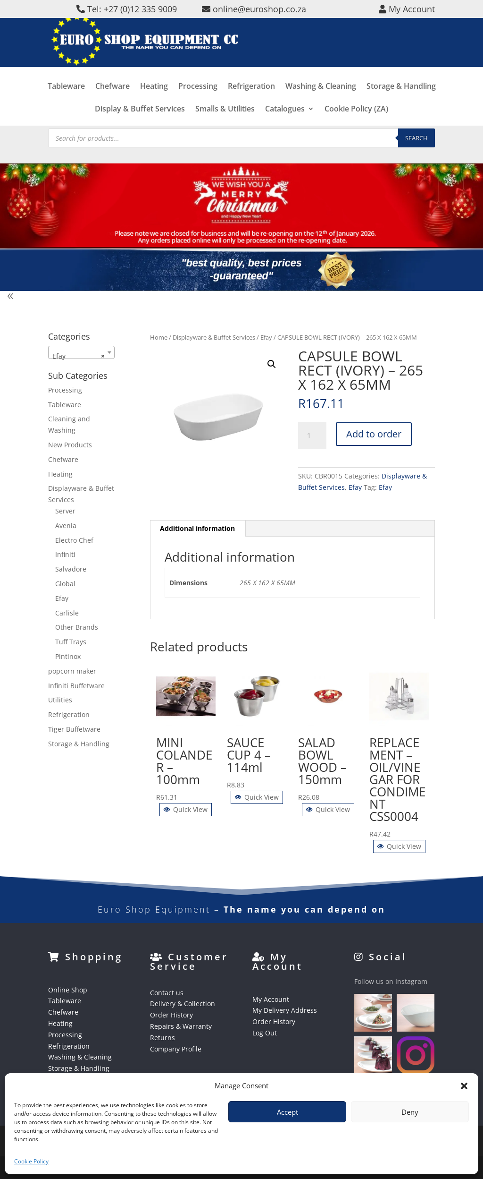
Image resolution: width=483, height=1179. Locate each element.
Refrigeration (251, 100)
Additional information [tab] (197, 528)
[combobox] (81, 352)
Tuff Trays (70, 641)
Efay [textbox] (78, 356)
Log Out (264, 1032)
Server (65, 510)
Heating (154, 100)
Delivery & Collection (182, 1003)
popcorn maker (72, 670)
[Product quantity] (312, 435)
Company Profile (175, 1048)
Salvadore (70, 568)
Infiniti (65, 554)
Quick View (186, 809)
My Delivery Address (284, 1010)
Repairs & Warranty (181, 1026)
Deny (409, 1112)
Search (416, 138)
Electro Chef (74, 540)
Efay (266, 337)
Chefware (112, 100)
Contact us (166, 992)
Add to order (373, 433)
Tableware (66, 100)
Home (158, 337)
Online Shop (67, 989)
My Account (270, 999)
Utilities (60, 699)
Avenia (65, 525)
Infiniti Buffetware (76, 685)
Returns (162, 1037)
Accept (287, 1112)
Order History (171, 1014)
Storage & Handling (401, 100)
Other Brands (76, 627)
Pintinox (68, 656)
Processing (197, 100)
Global (65, 583)
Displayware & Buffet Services (214, 337)
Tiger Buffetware (74, 729)
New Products (70, 444)
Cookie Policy (31, 1161)
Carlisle (67, 612)
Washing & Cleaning (320, 100)
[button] (464, 1086)
